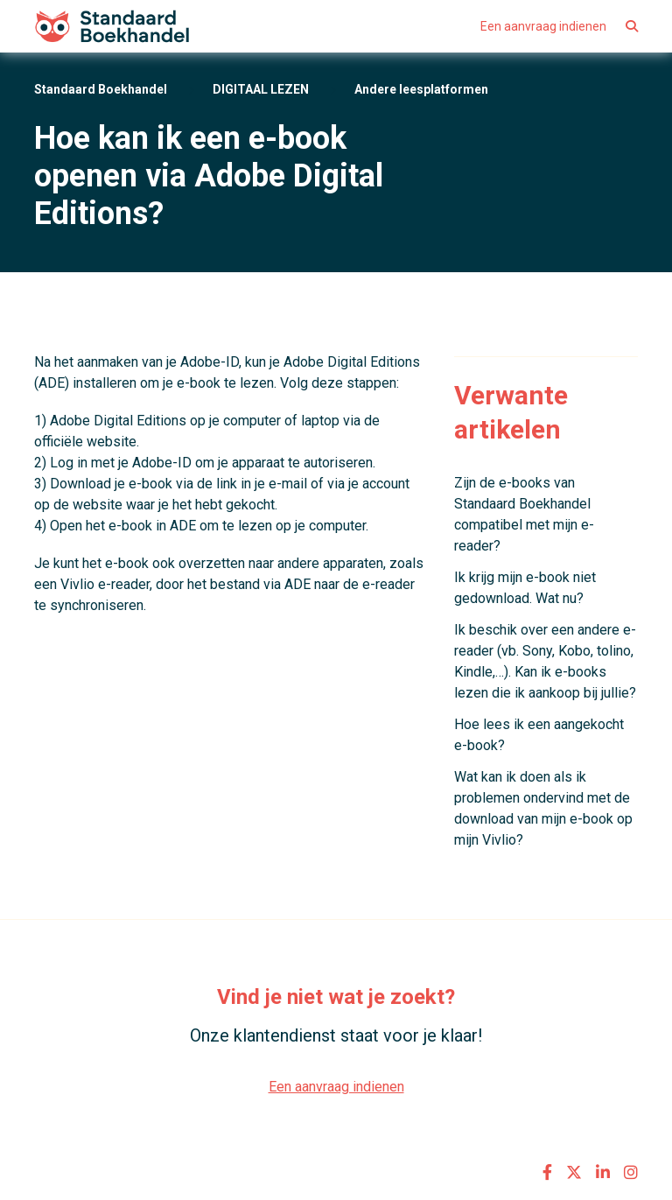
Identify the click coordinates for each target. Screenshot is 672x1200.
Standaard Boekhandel (100, 89)
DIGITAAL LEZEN (261, 89)
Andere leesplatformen (421, 89)
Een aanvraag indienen (543, 26)
